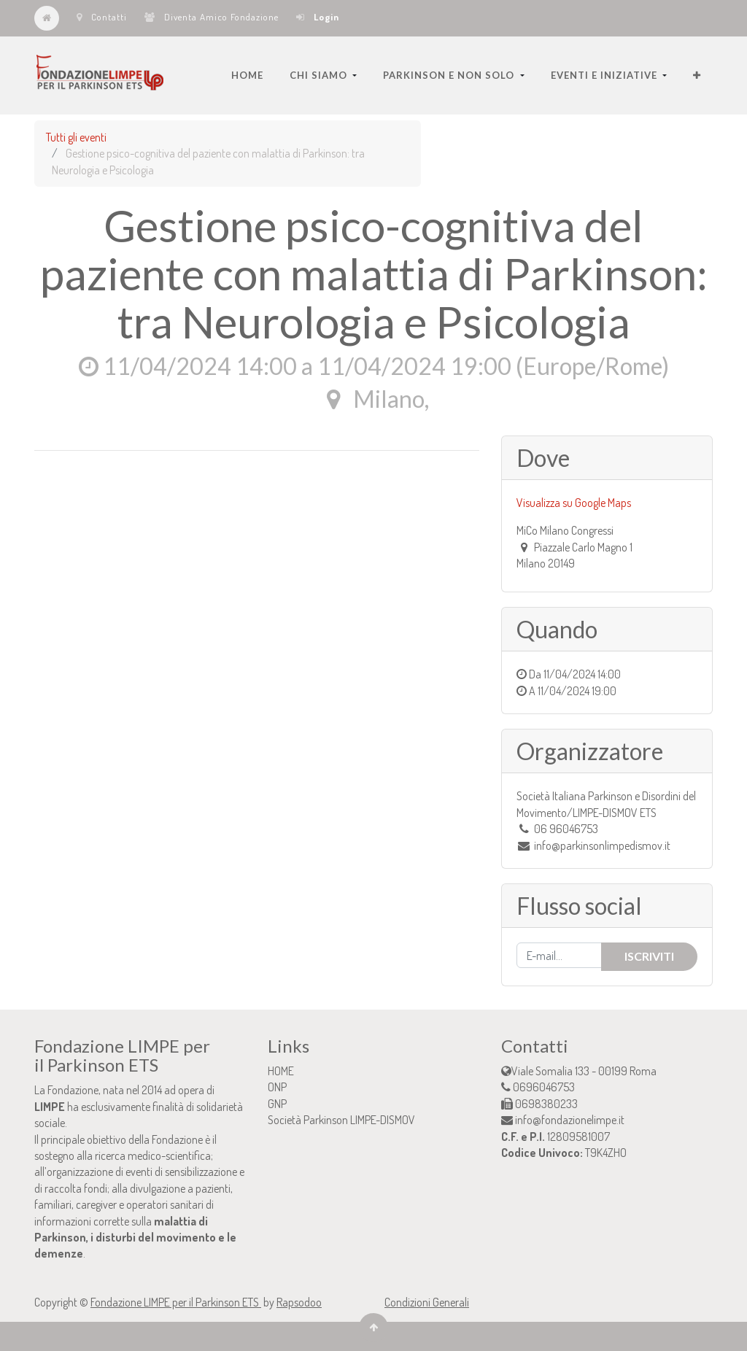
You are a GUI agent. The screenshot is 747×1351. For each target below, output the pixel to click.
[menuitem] (247, 75)
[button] (697, 75)
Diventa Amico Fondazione (211, 17)
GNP (277, 1103)
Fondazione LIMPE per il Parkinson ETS (175, 1302)
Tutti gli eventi (76, 137)
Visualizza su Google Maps (573, 502)
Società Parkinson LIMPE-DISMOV (341, 1119)
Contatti (102, 17)
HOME (281, 1071)
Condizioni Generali (426, 1302)
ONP (277, 1087)
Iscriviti (649, 956)
